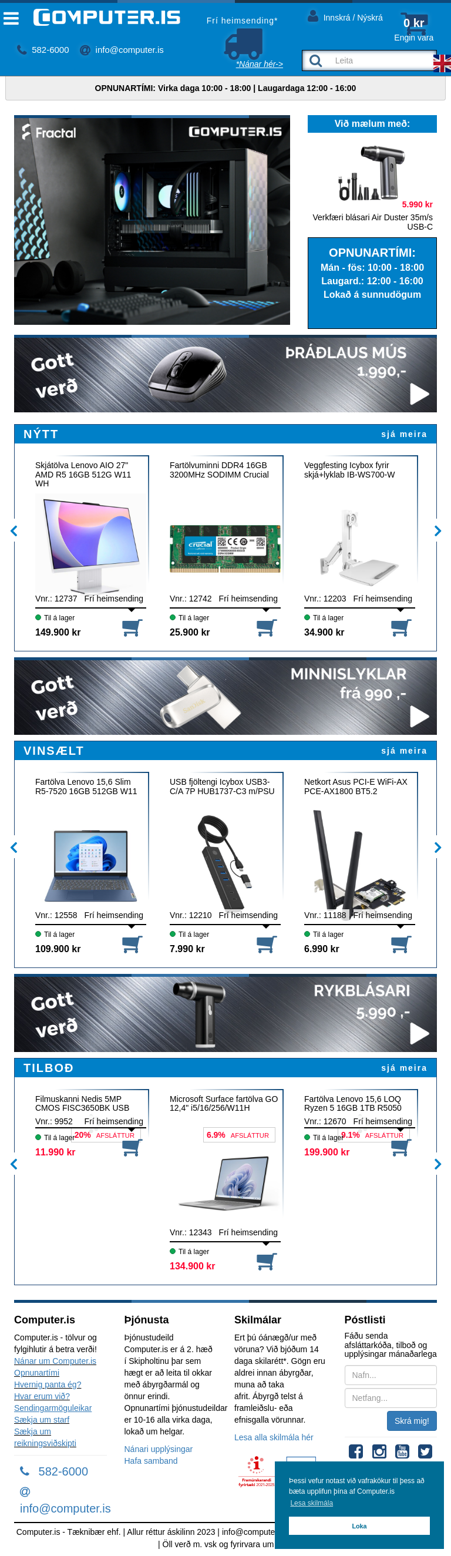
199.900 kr (326, 1152)
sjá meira (404, 434)
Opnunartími (36, 1372)
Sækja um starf (41, 1419)
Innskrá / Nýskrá (345, 15)
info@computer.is (121, 50)
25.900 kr (190, 632)
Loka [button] (359, 1526)
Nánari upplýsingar (158, 1449)
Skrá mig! (412, 1421)
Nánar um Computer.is (55, 1361)
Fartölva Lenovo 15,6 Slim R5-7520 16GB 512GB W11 (86, 786)
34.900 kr (324, 632)
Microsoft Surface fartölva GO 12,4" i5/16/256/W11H (224, 1104)
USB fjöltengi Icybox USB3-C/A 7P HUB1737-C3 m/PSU (222, 786)
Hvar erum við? (42, 1396)
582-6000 (43, 50)
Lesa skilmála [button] (311, 1503)
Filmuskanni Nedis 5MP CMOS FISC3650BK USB (82, 1104)
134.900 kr (192, 1266)
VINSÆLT (54, 750)
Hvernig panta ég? (47, 1384)
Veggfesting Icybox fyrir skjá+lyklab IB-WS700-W (349, 470)
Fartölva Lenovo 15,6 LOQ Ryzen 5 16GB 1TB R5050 (353, 1104)
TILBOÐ (48, 1067)
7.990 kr (187, 949)
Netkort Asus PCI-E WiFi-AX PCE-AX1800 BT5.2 (356, 786)
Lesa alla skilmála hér (274, 1437)
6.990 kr (321, 949)
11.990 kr (55, 1152)
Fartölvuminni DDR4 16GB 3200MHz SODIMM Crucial (219, 470)
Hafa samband (151, 1461)
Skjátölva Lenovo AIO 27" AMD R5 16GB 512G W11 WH (83, 474)
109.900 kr (57, 949)
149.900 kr (57, 632)
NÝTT (41, 434)
